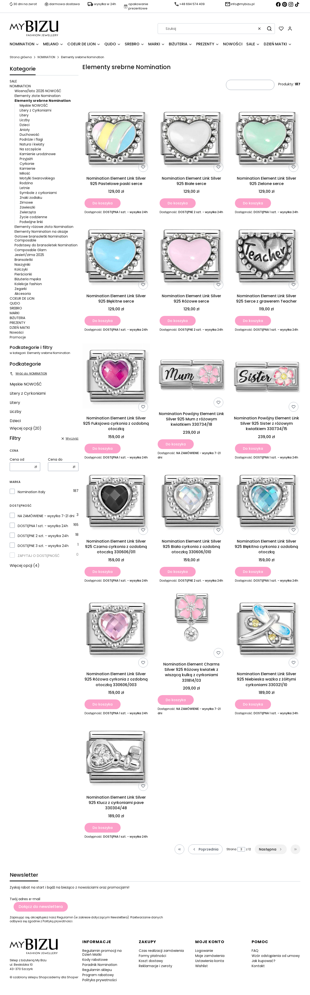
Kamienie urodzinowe (38, 154)
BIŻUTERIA (17, 317)
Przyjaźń (26, 158)
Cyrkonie (27, 163)
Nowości (16, 332)
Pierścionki (23, 274)
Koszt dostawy (151, 960)
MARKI (14, 313)
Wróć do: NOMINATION (28, 373)
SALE (13, 81)
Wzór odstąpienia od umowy (276, 955)
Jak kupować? (263, 960)
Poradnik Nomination (99, 964)
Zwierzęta (28, 212)
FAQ (255, 950)
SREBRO (16, 308)
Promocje (18, 337)
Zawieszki (27, 207)
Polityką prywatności (57, 921)
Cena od (17, 459)
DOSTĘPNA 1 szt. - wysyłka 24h (43, 526)
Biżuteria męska (28, 279)
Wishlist (201, 965)
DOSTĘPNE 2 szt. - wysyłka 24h (43, 536)
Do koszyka (103, 203)
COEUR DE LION (22, 298)
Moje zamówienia (210, 955)
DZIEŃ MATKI (20, 327)
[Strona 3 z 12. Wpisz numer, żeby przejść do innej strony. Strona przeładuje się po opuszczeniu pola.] (241, 849)
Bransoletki (24, 259)
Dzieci (25, 124)
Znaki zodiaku (31, 197)
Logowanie (204, 950)
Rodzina (26, 183)
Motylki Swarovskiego (37, 178)
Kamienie (27, 168)
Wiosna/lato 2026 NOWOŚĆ (38, 90)
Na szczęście (30, 149)
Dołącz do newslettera (41, 906)
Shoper (72, 977)
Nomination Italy (31, 492)
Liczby (25, 120)
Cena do (55, 459)
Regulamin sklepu (97, 969)
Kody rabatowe (95, 959)
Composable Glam (30, 250)
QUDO (15, 303)
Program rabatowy (98, 974)
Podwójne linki (31, 221)
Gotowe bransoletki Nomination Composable (41, 238)
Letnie (25, 187)
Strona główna (21, 57)
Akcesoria (23, 293)
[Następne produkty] (271, 849)
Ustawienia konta (209, 960)
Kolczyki (21, 269)
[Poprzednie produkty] (205, 849)
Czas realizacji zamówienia (161, 950)
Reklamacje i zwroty (155, 965)
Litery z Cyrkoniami (35, 110)
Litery (24, 115)
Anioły (25, 129)
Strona (231, 849)
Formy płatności (152, 955)
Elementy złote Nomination (38, 95)
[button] (269, 28)
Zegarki (21, 288)
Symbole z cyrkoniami (38, 192)
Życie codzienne (33, 217)
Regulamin (65, 917)
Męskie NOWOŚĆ (34, 105)
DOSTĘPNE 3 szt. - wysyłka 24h (43, 546)
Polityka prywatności (99, 980)
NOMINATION (46, 57)
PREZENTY (17, 322)
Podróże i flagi (31, 139)
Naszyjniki (22, 264)
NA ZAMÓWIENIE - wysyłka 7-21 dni (46, 516)
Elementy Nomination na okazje (41, 231)
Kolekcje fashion (28, 283)
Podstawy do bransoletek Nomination (46, 245)
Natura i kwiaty (32, 144)
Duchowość (29, 134)
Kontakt (258, 965)
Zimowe (26, 202)
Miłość (25, 173)
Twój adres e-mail (25, 899)
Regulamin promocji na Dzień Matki (102, 952)
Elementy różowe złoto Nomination (44, 226)
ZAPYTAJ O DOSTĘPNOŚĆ (39, 556)
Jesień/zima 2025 (29, 254)
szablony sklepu (25, 977)
